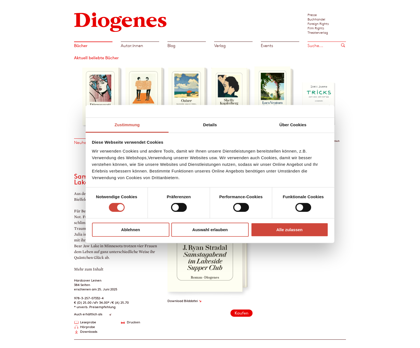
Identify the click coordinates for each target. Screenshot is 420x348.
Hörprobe (87, 327)
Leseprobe (88, 322)
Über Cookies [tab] (292, 124)
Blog (171, 45)
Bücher (81, 45)
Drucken (133, 322)
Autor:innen (132, 45)
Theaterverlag (318, 32)
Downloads (88, 331)
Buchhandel (316, 19)
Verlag (220, 45)
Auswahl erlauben (210, 229)
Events (267, 45)
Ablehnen (130, 229)
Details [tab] (210, 124)
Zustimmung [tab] (127, 124)
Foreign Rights (318, 23)
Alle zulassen (289, 229)
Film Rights (316, 28)
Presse (312, 14)
